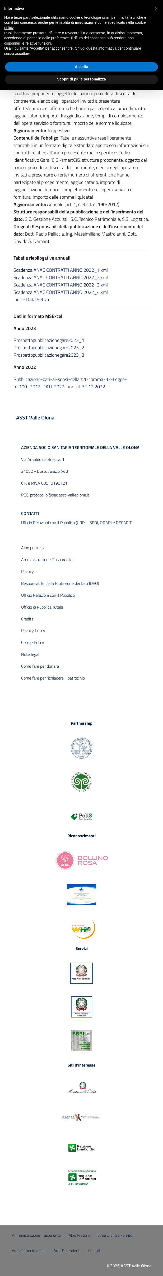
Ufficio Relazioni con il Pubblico (48, 595)
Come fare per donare (40, 666)
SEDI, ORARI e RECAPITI (111, 522)
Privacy (27, 571)
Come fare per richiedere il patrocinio (53, 678)
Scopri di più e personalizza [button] (81, 79)
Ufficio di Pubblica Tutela (42, 607)
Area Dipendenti (67, 1251)
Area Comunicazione (29, 1251)
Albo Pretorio (79, 1235)
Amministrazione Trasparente (46, 559)
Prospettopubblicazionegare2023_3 (48, 355)
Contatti (94, 1251)
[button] (156, 8)
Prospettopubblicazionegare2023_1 (48, 340)
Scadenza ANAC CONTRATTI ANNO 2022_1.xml (60, 270)
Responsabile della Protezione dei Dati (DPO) (60, 583)
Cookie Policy (32, 642)
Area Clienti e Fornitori (116, 1235)
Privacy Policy (33, 630)
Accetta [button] (81, 67)
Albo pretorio (32, 547)
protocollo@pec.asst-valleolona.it (59, 495)
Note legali (30, 654)
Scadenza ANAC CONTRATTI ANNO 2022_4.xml (60, 292)
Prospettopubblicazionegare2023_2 (48, 347)
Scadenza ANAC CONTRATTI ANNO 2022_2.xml (60, 277)
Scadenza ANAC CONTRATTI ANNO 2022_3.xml (60, 284)
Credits (27, 619)
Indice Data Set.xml (32, 299)
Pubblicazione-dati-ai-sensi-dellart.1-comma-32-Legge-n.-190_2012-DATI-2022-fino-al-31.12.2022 (70, 383)
